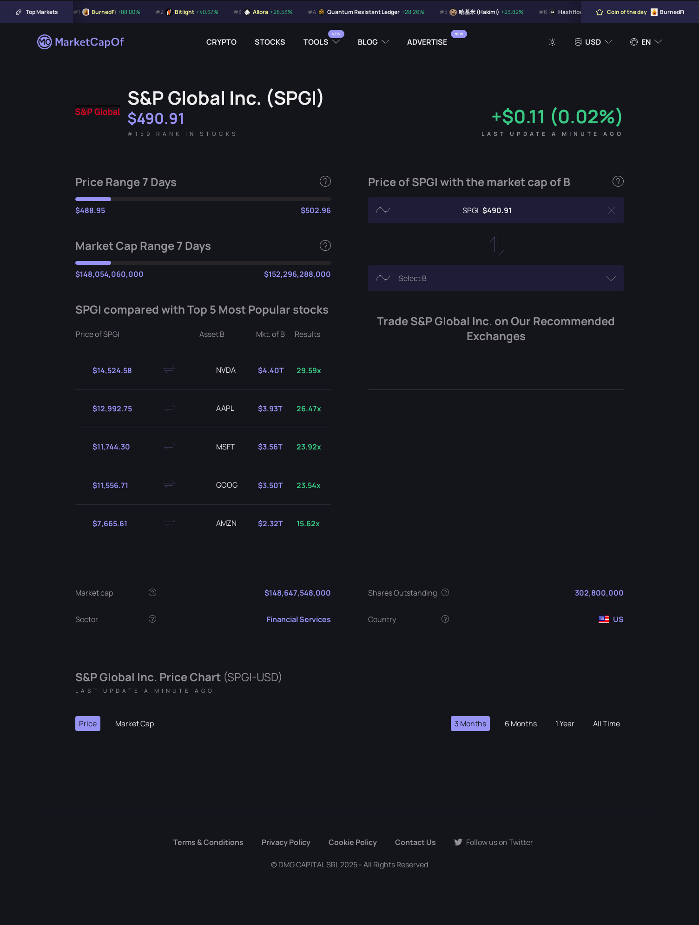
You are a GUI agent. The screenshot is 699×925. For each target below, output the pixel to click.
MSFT (218, 447)
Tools (316, 42)
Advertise (427, 42)
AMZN (219, 523)
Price (88, 723)
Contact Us (415, 842)
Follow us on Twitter (493, 842)
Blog (368, 42)
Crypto (221, 42)
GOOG (219, 485)
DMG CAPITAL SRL (308, 864)
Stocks (270, 42)
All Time (606, 723)
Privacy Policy (286, 842)
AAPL (217, 408)
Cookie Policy (353, 842)
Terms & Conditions (208, 842)
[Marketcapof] (81, 41)
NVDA (218, 370)
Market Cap (134, 723)
